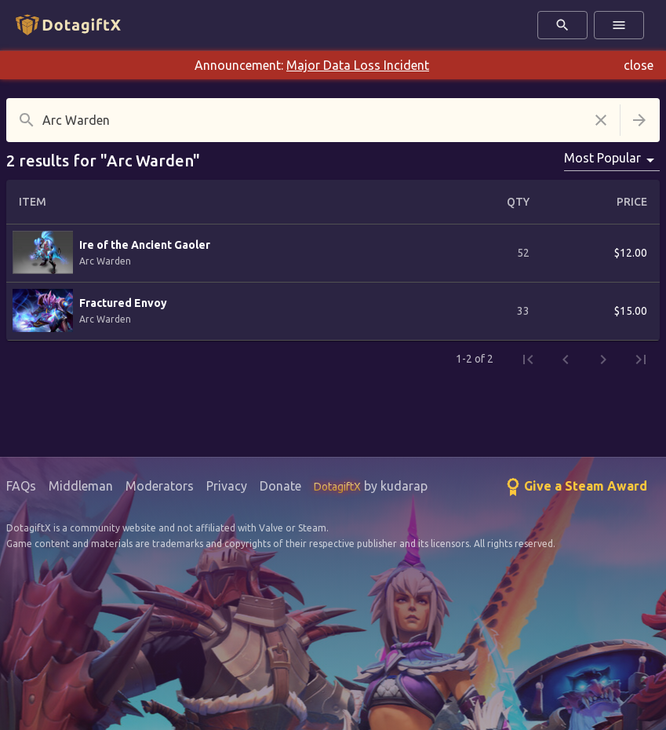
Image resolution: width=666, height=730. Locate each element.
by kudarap (371, 486)
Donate (280, 486)
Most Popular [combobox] (602, 158)
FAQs (21, 486)
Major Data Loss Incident (357, 65)
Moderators (160, 486)
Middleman (81, 486)
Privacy (226, 486)
